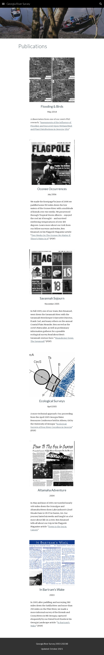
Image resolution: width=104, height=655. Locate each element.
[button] (3, 4)
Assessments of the (49, 122)
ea (46, 126)
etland (64, 126)
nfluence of (65, 122)
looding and (38, 126)
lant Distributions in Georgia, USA (52, 129)
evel (51, 126)
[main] (52, 46)
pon (57, 126)
